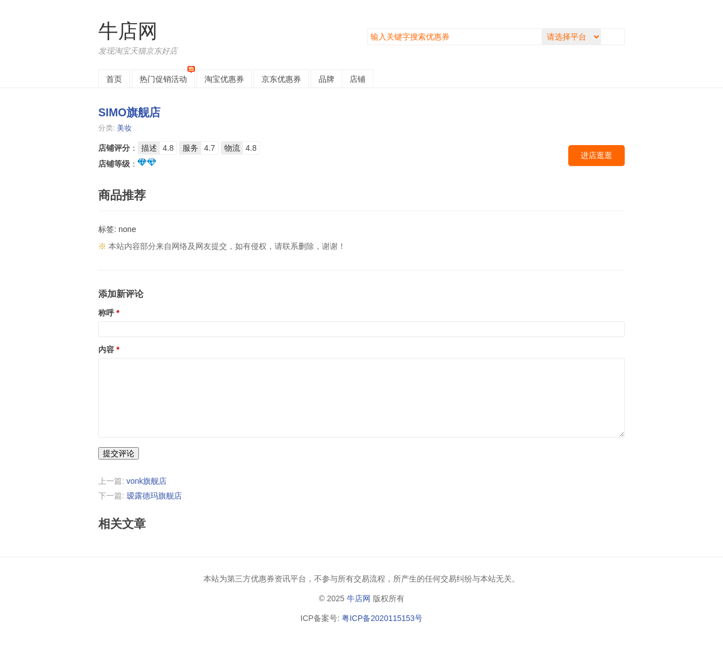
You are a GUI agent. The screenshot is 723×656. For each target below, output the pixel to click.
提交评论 (118, 453)
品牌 (326, 79)
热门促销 (163, 79)
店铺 (357, 79)
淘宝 (224, 79)
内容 (106, 349)
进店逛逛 (596, 155)
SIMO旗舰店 (129, 112)
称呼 (106, 312)
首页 (114, 79)
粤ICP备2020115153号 (382, 618)
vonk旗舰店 (147, 481)
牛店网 (128, 31)
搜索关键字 (367, 28)
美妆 (124, 128)
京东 (281, 79)
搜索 (615, 36)
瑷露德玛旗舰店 (154, 495)
